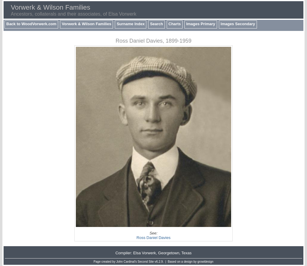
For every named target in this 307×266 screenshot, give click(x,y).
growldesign (205, 261)
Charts (174, 24)
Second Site (146, 261)
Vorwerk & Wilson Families (86, 24)
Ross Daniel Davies (153, 237)
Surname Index (131, 24)
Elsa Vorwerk (144, 253)
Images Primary (200, 24)
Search (156, 24)
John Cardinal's (126, 261)
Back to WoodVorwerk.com (31, 24)
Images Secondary (238, 24)
